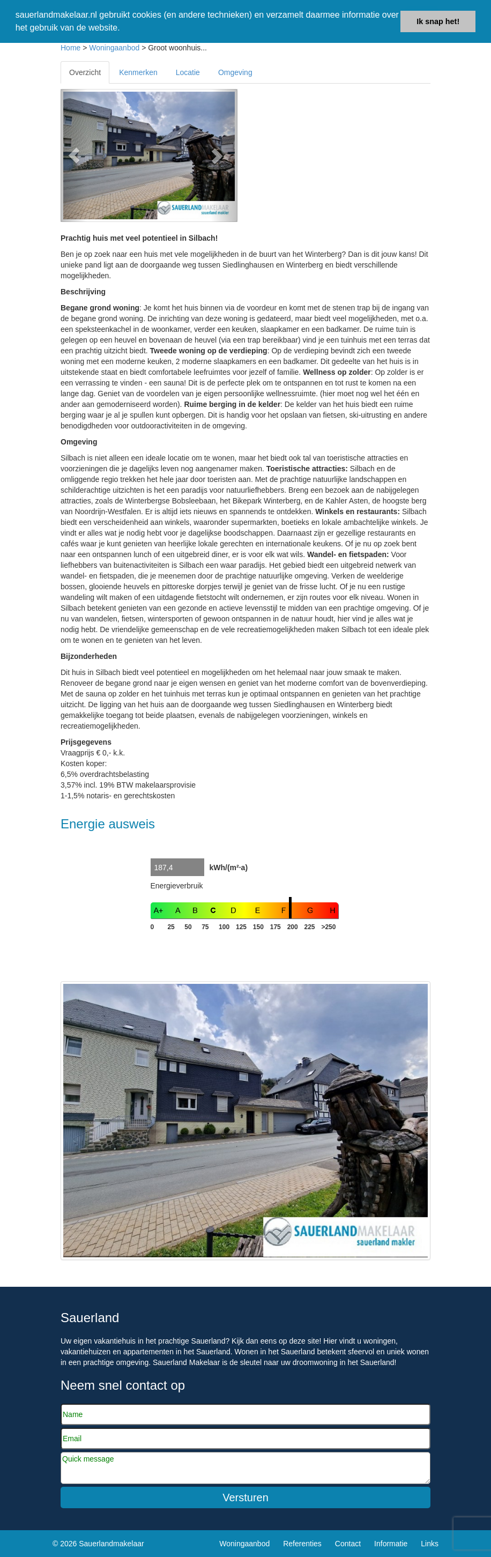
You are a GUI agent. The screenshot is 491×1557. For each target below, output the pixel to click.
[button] (74, 155)
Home (70, 47)
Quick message (245, 1468)
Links (429, 1543)
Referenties (302, 1543)
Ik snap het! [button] (437, 21)
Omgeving (235, 72)
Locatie (188, 72)
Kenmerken (138, 72)
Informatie (390, 1543)
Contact (348, 1543)
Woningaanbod (114, 47)
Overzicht (85, 72)
